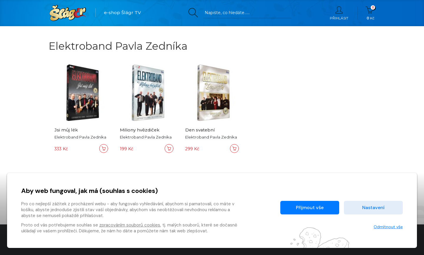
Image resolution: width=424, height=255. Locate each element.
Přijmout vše (310, 207)
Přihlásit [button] (339, 13)
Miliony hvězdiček (140, 130)
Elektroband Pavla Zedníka (80, 137)
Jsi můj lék (66, 130)
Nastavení (373, 207)
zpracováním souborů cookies (129, 225)
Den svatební (200, 130)
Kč (370, 13)
